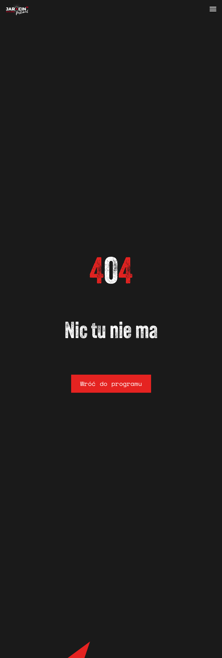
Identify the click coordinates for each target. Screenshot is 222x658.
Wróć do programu (111, 383)
